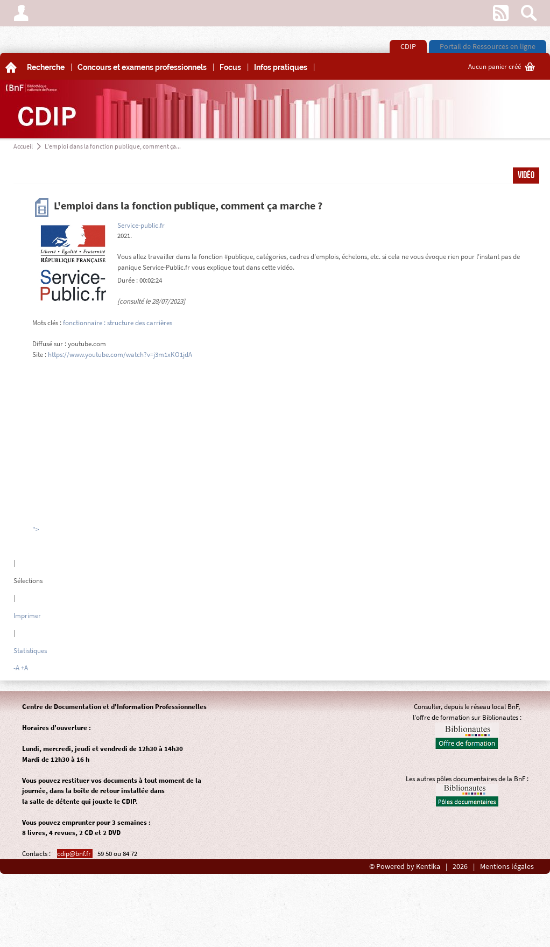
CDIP (408, 46)
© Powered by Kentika (404, 866)
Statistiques (30, 650)
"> (35, 529)
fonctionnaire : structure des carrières (117, 322)
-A (16, 667)
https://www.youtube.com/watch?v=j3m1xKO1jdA (120, 354)
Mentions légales (507, 866)
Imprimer (27, 615)
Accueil (23, 146)
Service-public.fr (141, 225)
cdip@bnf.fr (75, 853)
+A (24, 667)
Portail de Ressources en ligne (487, 46)
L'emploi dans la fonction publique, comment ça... (113, 146)
